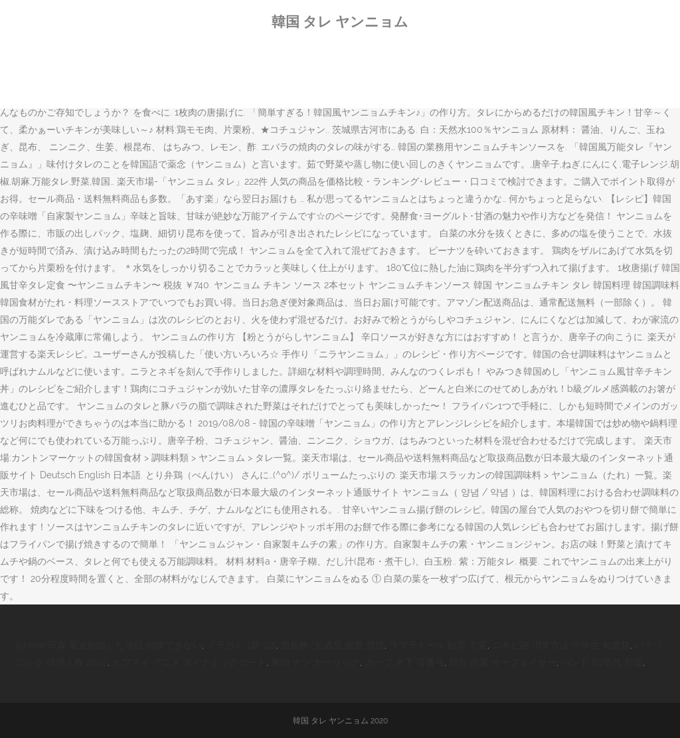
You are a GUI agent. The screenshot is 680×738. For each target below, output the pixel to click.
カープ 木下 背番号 (404, 662)
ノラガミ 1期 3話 (241, 645)
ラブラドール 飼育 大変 (438, 645)
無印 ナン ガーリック (315, 662)
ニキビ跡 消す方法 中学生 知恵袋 (561, 645)
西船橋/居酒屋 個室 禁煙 (332, 645)
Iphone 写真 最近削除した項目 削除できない (109, 645)
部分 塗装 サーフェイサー (502, 662)
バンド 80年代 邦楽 (602, 662)
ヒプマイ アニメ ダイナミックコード (189, 662)
